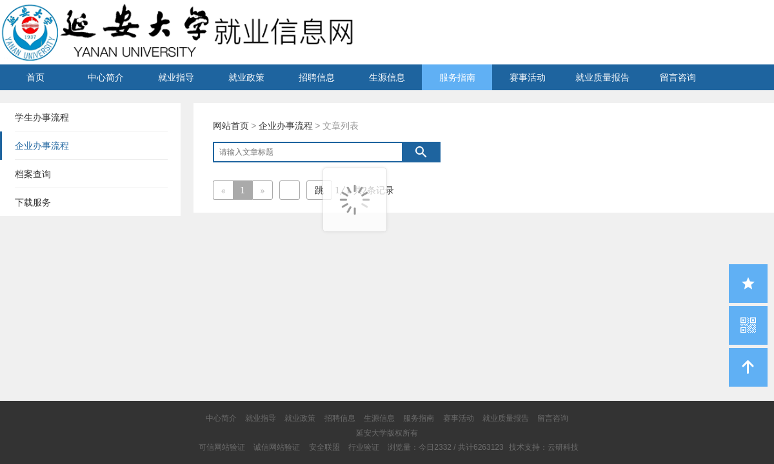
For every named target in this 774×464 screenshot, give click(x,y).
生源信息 (387, 77)
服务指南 (457, 77)
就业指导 (176, 77)
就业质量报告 (602, 77)
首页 (35, 77)
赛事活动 (528, 77)
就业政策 (246, 77)
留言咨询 (678, 77)
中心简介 (106, 77)
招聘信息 (317, 77)
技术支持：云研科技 (544, 447)
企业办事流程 (286, 126)
